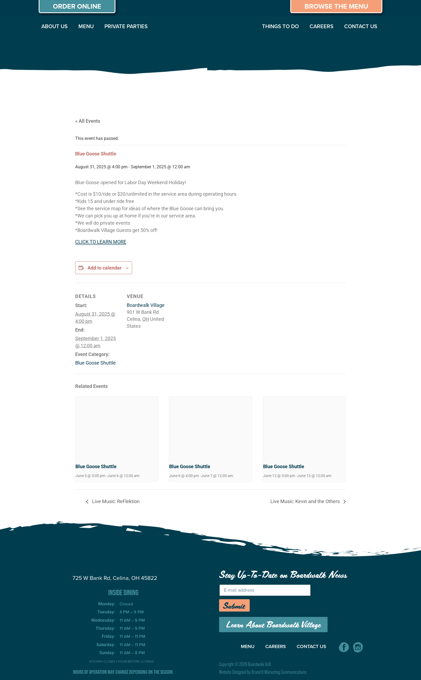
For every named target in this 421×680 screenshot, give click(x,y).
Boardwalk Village (146, 305)
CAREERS (321, 26)
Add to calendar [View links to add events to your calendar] (105, 268)
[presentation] (116, 427)
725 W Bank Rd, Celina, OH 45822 (114, 578)
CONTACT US (360, 26)
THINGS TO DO (280, 26)
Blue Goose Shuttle (95, 363)
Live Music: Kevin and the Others (305, 501)
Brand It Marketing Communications (279, 672)
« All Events (87, 121)
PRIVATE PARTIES (126, 26)
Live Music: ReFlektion (115, 501)
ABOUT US (54, 26)
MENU (86, 26)
